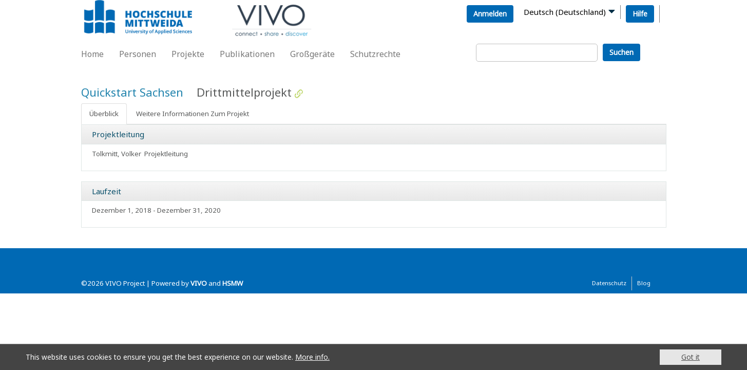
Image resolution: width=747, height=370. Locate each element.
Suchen (621, 52)
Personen (137, 54)
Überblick (104, 113)
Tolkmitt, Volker (116, 153)
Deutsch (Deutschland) (565, 12)
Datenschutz (609, 283)
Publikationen (247, 54)
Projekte (187, 54)
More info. (312, 357)
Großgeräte (312, 54)
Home (92, 54)
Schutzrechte (375, 54)
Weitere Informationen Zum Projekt (192, 113)
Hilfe (640, 13)
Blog (643, 283)
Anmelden (490, 13)
